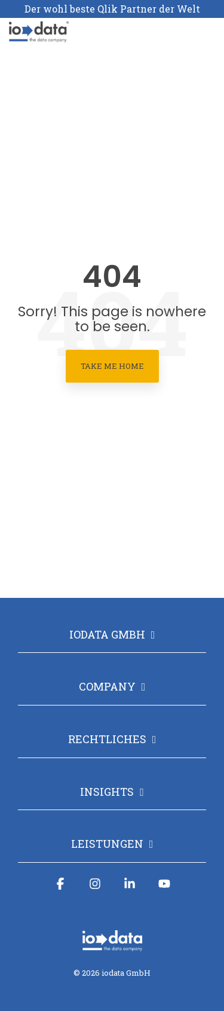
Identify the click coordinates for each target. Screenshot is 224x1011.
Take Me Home (112, 366)
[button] (206, 26)
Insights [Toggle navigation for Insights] (107, 792)
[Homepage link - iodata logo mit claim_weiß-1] (112, 945)
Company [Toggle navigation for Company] (107, 687)
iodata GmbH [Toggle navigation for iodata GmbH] (107, 635)
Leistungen (107, 844)
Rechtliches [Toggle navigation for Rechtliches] (107, 739)
